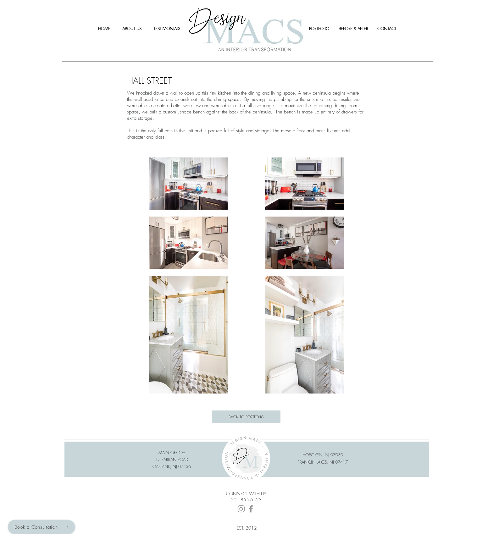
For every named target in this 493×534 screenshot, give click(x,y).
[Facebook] (251, 509)
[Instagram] (241, 509)
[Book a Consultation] (41, 527)
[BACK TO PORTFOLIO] (246, 416)
